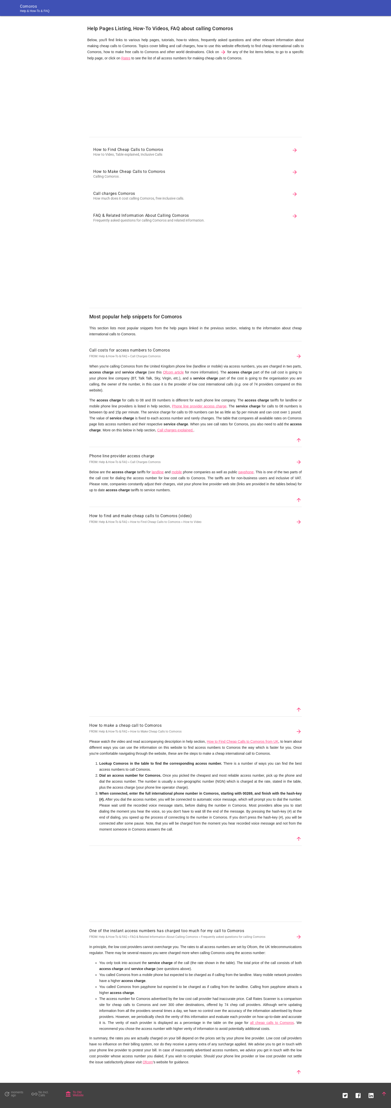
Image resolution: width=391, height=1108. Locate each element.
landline (158, 472)
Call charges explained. (175, 430)
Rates (125, 58)
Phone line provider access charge (199, 406)
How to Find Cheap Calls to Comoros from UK (242, 741)
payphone (246, 472)
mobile (177, 472)
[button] (345, 1094)
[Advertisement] (195, 100)
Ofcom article (173, 372)
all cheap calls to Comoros (272, 1023)
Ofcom (148, 1062)
